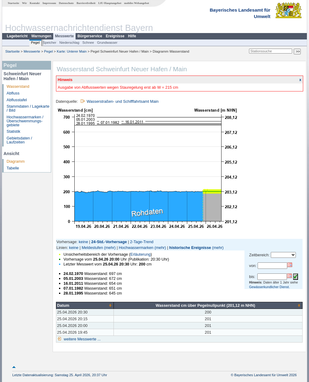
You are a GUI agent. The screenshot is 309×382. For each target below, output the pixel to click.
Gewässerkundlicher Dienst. (269, 287)
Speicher (49, 42)
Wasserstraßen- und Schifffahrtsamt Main (122, 101)
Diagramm (16, 161)
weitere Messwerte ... (82, 339)
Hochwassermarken (136, 247)
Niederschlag (69, 42)
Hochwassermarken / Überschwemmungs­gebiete (25, 121)
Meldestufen (92, 247)
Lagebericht (17, 36)
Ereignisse (115, 36)
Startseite (13, 3)
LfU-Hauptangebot (109, 3)
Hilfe (132, 36)
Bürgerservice (89, 36)
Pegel (35, 42)
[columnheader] (85, 305)
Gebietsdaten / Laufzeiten (19, 140)
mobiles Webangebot (136, 3)
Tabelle (13, 168)
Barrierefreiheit (85, 3)
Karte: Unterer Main (72, 51)
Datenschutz (66, 3)
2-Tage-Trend (141, 241)
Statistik (13, 131)
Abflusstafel (17, 100)
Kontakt (35, 3)
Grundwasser (107, 42)
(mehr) (110, 247)
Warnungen (41, 36)
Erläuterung (140, 254)
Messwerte (64, 36)
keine (83, 241)
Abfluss (13, 93)
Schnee (88, 42)
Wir (24, 3)
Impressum (49, 3)
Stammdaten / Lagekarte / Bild (28, 108)
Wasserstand (18, 86)
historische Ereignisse (190, 247)
